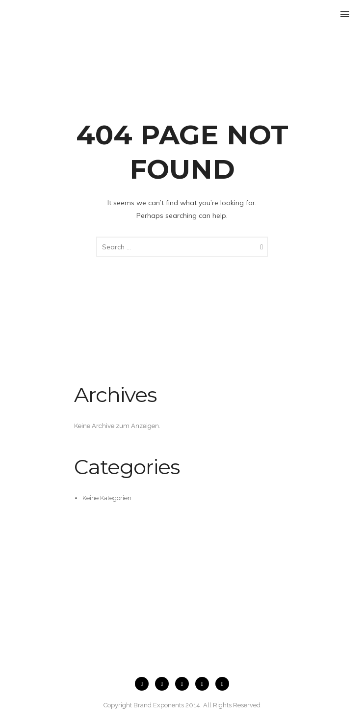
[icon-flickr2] (184, 684)
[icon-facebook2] (144, 684)
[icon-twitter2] (204, 684)
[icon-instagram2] (164, 684)
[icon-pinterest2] (222, 684)
